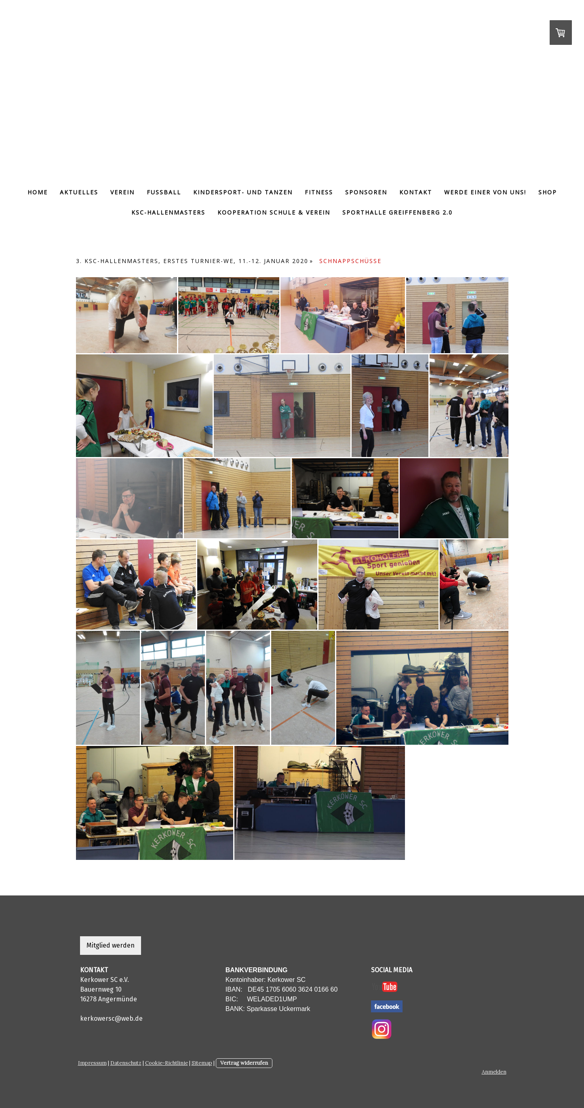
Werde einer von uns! (485, 192)
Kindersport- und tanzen (243, 192)
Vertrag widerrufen (244, 1063)
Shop (547, 192)
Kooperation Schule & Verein (273, 212)
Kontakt (415, 192)
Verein (122, 192)
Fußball (164, 192)
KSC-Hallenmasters (168, 212)
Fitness (319, 192)
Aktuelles (79, 192)
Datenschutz (125, 1063)
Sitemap (202, 1063)
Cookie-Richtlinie (166, 1063)
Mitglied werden (110, 945)
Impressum (92, 1063)
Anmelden (494, 1071)
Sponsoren (366, 192)
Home (37, 192)
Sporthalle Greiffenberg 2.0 (397, 212)
